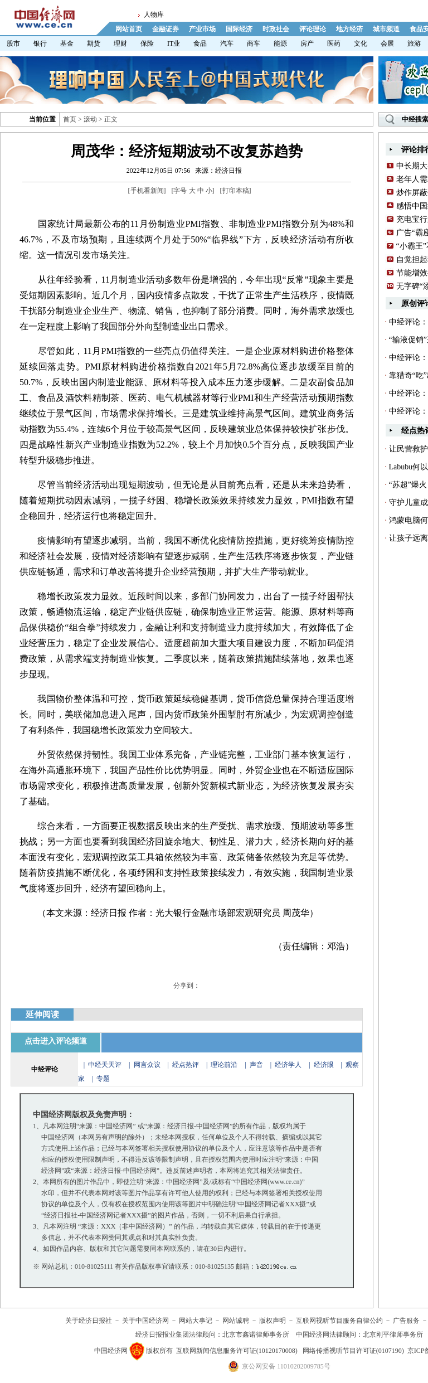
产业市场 (202, 29)
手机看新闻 (147, 191)
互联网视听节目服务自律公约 (339, 1320)
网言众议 (147, 1065)
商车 (253, 43)
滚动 (90, 119)
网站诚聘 (235, 1320)
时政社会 (275, 29)
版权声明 (272, 1320)
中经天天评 (104, 1065)
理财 (120, 43)
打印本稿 (235, 191)
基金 (67, 43)
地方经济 (349, 29)
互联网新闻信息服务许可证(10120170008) (237, 1351)
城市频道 (386, 29)
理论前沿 (225, 1065)
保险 (147, 43)
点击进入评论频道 (56, 1041)
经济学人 (288, 1065)
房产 (307, 43)
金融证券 (165, 29)
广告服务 (406, 1320)
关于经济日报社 (88, 1320)
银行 (40, 43)
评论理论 (312, 29)
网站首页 (128, 29)
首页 (69, 119)
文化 (360, 43)
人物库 (154, 14)
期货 (93, 43)
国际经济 (239, 29)
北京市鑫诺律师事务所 (255, 1334)
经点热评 (186, 1065)
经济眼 (324, 1065)
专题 (103, 1079)
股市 (13, 43)
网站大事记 (195, 1320)
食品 (200, 43)
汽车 (227, 43)
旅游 (414, 43)
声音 (256, 1065)
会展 (387, 43)
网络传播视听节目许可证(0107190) (353, 1351)
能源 (280, 43)
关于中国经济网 (145, 1320)
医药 (334, 43)
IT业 (173, 43)
